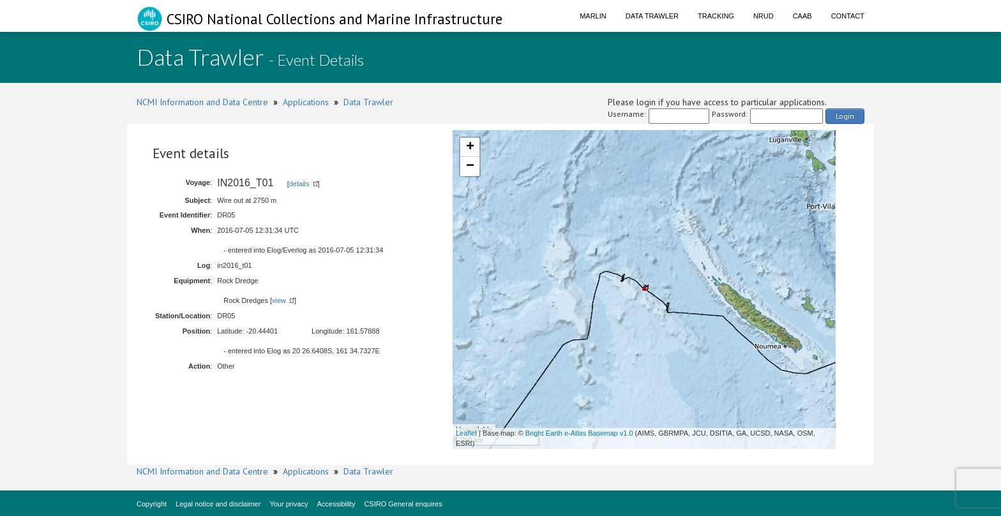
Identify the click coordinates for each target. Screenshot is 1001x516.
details (299, 184)
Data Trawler (652, 16)
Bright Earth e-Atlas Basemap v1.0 (579, 433)
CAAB (802, 16)
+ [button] (470, 147)
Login (845, 116)
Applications (306, 102)
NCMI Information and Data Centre (202, 102)
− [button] (470, 166)
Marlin (593, 16)
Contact (847, 16)
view (279, 300)
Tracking (716, 16)
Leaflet (466, 433)
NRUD (763, 16)
